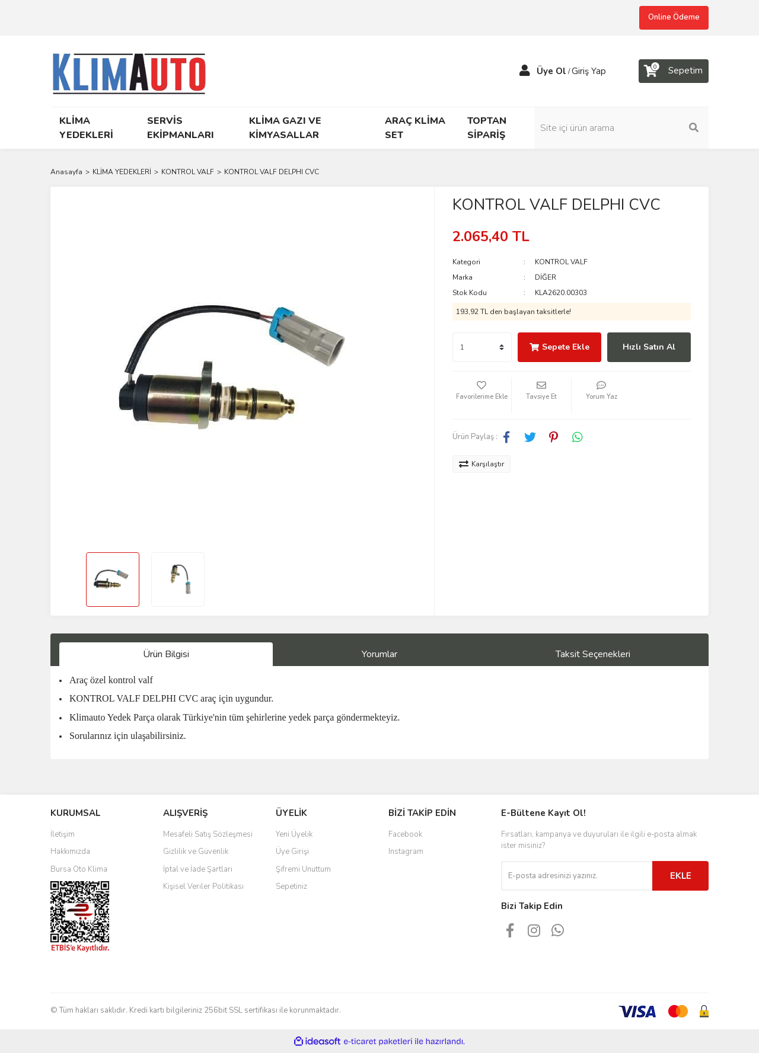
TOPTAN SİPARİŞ (486, 128)
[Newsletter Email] (576, 876)
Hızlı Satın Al (649, 347)
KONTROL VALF (561, 262)
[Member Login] (524, 71)
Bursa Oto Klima (78, 869)
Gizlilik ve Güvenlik (195, 851)
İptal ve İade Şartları (197, 869)
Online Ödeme (674, 17)
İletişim (62, 834)
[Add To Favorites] (482, 395)
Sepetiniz (291, 886)
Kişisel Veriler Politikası (203, 886)
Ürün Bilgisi (166, 654)
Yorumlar (379, 654)
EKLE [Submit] (680, 876)
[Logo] (134, 70)
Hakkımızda (70, 851)
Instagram (405, 851)
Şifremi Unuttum (303, 869)
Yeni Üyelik (294, 834)
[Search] (628, 128)
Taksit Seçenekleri (593, 654)
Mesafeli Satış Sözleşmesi (208, 834)
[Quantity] (482, 347)
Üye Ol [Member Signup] (551, 71)
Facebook (405, 834)
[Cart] (674, 71)
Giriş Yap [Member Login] (589, 71)
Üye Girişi (292, 851)
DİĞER (545, 277)
